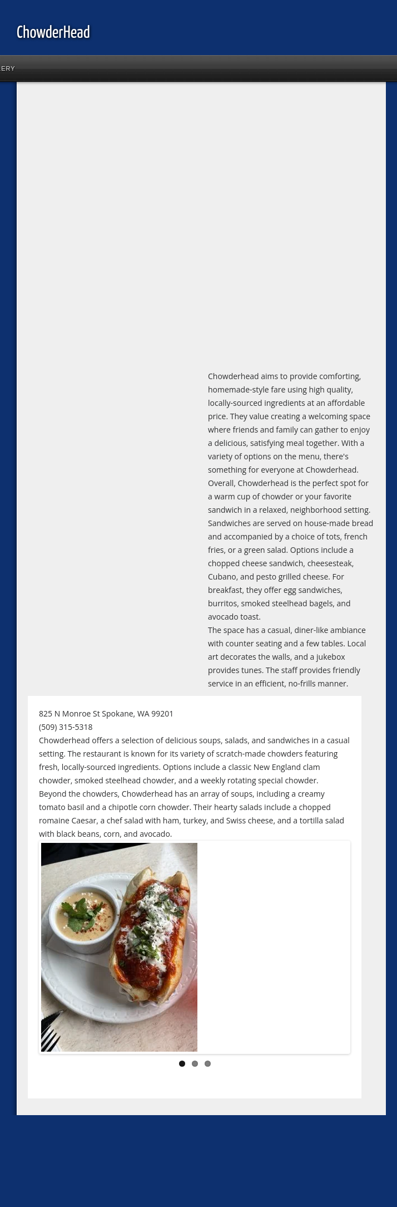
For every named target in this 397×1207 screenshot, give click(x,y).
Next (331, 949)
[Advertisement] (127, 228)
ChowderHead (53, 32)
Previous (58, 949)
